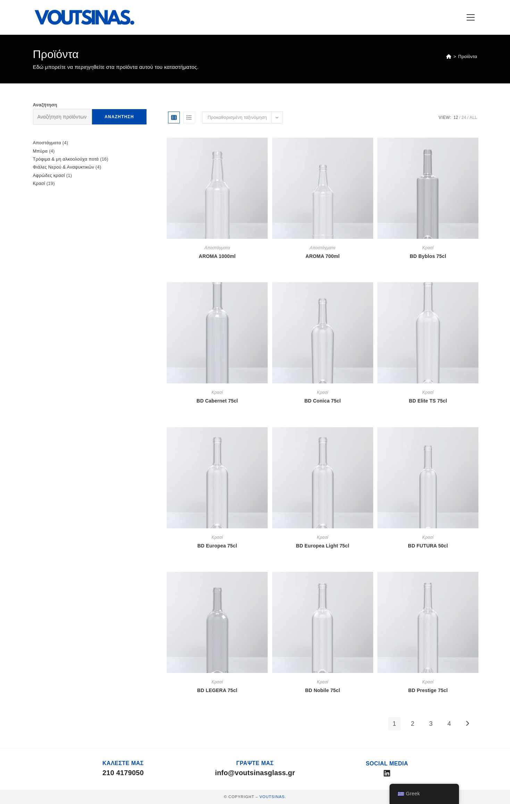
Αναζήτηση (45, 104)
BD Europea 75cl (217, 546)
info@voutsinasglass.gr (255, 773)
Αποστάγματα (217, 247)
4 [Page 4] (449, 723)
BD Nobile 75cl (322, 690)
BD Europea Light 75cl (322, 546)
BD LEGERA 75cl (217, 690)
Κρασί (428, 247)
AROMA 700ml (323, 256)
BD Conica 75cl (322, 401)
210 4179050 (123, 773)
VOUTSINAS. (272, 797)
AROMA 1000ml (217, 256)
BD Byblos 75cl (428, 256)
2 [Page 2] (412, 723)
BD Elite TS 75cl (428, 401)
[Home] (448, 56)
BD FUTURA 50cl (428, 546)
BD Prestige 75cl (428, 690)
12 (455, 117)
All (473, 117)
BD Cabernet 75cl (217, 401)
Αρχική (477, 388)
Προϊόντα (467, 56)
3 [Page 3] (431, 723)
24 (463, 117)
